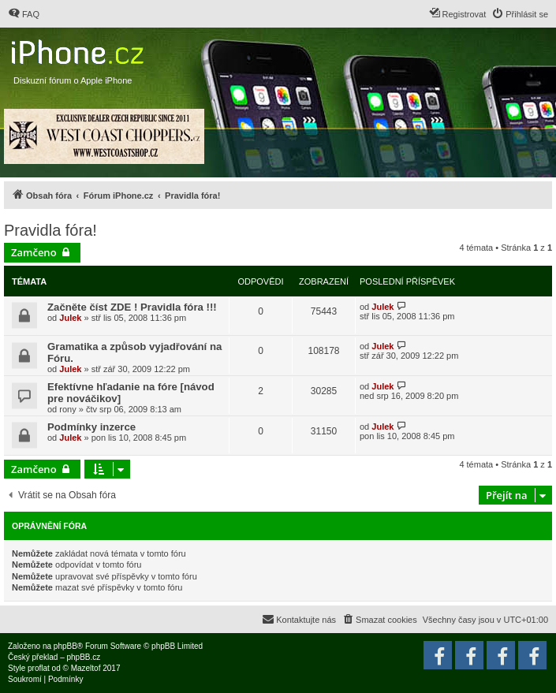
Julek (70, 317)
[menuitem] (23, 14)
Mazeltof (86, 668)
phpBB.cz (83, 657)
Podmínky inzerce (91, 427)
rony (67, 409)
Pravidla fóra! (50, 230)
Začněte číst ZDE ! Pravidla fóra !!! (132, 307)
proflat (39, 668)
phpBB (65, 646)
